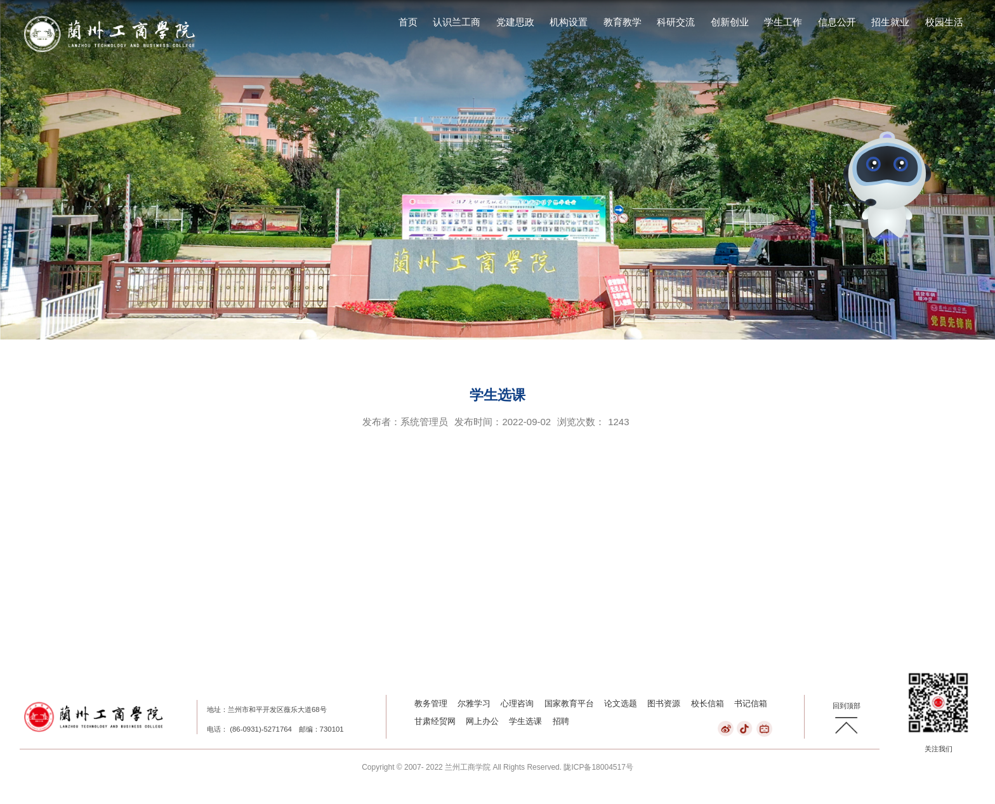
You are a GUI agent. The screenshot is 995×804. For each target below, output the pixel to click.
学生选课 (525, 721)
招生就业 (890, 22)
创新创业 (730, 22)
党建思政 (515, 22)
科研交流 (676, 22)
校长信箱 (707, 703)
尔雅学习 (474, 703)
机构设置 (569, 22)
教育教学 (622, 22)
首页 (408, 22)
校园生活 (944, 22)
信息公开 (837, 22)
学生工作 (783, 22)
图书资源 (663, 703)
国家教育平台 (569, 703)
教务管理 (430, 703)
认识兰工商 (456, 22)
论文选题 (620, 703)
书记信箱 (750, 703)
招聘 (561, 721)
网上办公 (482, 721)
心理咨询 (517, 703)
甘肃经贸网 (435, 721)
